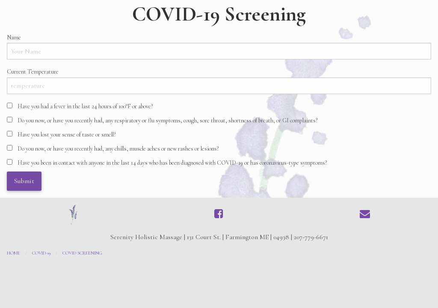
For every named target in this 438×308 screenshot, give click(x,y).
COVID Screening (82, 253)
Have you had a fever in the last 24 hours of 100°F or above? (85, 106)
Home (13, 253)
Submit (24, 181)
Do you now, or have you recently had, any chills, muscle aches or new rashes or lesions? (118, 148)
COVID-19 (41, 253)
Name (14, 37)
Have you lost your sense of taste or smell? (66, 134)
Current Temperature (33, 71)
